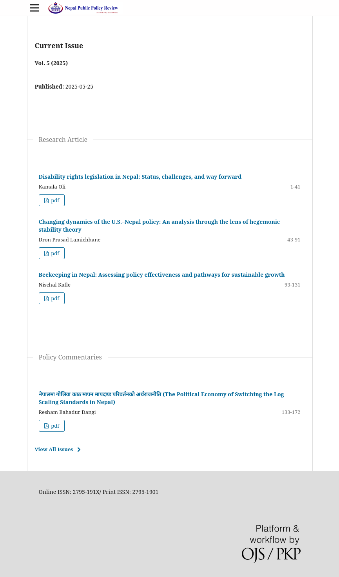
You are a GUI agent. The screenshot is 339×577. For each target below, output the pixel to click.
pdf (54, 200)
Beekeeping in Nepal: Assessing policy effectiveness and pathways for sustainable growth (162, 274)
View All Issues (54, 449)
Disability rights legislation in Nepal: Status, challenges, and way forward (140, 176)
